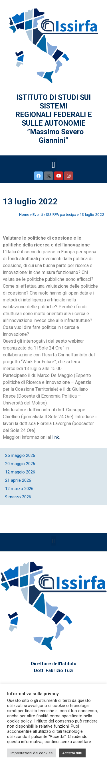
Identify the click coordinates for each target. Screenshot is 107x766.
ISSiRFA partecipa (61, 214)
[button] (53, 164)
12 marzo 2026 (19, 488)
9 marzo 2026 (18, 497)
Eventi (38, 214)
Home (24, 214)
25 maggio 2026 (20, 455)
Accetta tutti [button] (72, 753)
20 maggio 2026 (20, 463)
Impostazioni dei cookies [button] (32, 753)
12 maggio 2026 (20, 472)
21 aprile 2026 (18, 480)
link (55, 437)
